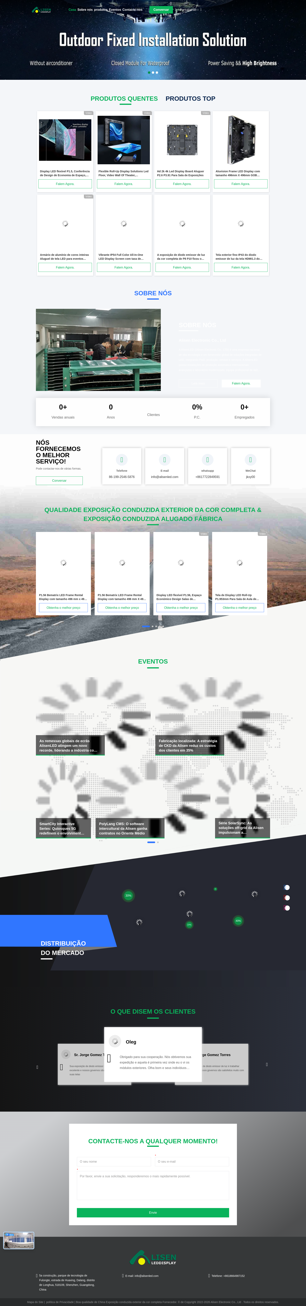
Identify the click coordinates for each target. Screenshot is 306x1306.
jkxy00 (250, 477)
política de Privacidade (60, 1302)
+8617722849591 (207, 477)
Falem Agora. (65, 184)
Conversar (161, 9)
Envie (153, 1212)
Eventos (115, 9)
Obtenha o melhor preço (63, 607)
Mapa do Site (35, 1302)
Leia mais (198, 383)
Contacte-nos (132, 9)
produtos (101, 9)
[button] (37, 1067)
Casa (72, 9)
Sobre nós (85, 9)
